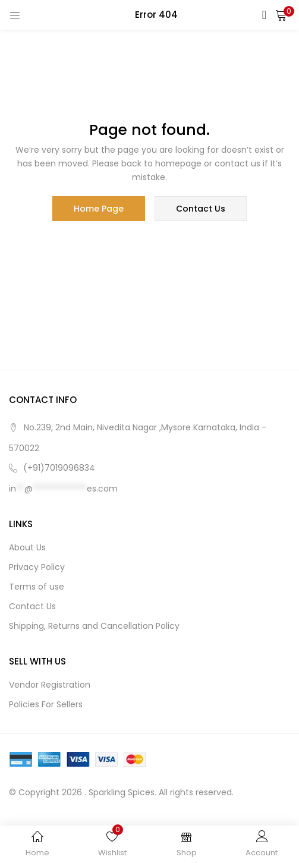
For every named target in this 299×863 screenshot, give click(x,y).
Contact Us (32, 606)
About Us (27, 547)
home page (99, 209)
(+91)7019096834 (59, 468)
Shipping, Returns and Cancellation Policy (94, 626)
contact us (200, 209)
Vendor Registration (49, 685)
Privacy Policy (37, 567)
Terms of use (36, 587)
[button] (281, 15)
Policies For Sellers (46, 704)
